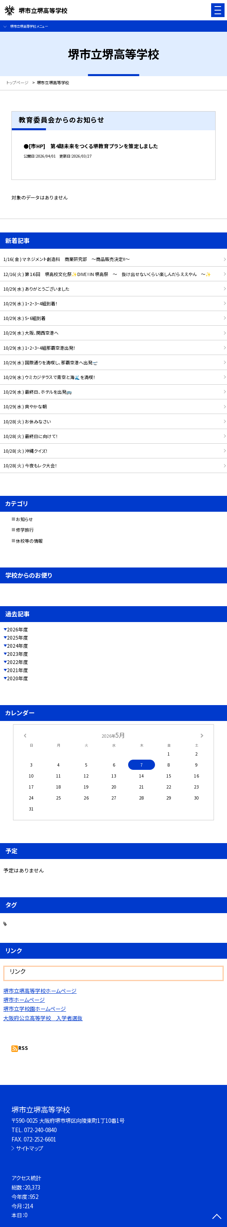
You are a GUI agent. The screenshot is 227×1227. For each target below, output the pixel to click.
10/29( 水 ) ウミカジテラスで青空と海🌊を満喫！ (49, 377)
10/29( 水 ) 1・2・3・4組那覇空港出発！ (39, 347)
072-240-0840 (40, 1130)
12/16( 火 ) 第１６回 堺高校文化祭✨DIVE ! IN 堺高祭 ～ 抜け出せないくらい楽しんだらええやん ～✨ (107, 274)
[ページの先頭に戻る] (217, 1217)
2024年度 (17, 645)
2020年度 (17, 678)
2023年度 (17, 653)
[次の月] (202, 735)
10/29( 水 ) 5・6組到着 (24, 318)
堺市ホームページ (24, 1000)
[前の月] (25, 735)
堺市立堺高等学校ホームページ (39, 991)
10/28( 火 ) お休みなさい (27, 421)
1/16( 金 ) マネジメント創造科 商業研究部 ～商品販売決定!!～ (66, 259)
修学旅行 (25, 529)
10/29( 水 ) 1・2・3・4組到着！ (30, 303)
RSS (23, 1047)
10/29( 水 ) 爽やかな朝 (25, 406)
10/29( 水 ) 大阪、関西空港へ (31, 332)
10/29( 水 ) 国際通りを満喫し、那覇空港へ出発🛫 (50, 362)
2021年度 (17, 669)
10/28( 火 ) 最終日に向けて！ (30, 436)
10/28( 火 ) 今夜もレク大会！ (30, 465)
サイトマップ (29, 1148)
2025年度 (17, 637)
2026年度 (17, 629)
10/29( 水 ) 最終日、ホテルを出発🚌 (37, 391)
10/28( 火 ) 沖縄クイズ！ (25, 450)
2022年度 (17, 661)
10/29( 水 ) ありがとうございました (36, 288)
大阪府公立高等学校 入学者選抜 (43, 1018)
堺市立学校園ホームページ (34, 1008)
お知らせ (24, 519)
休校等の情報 (29, 540)
